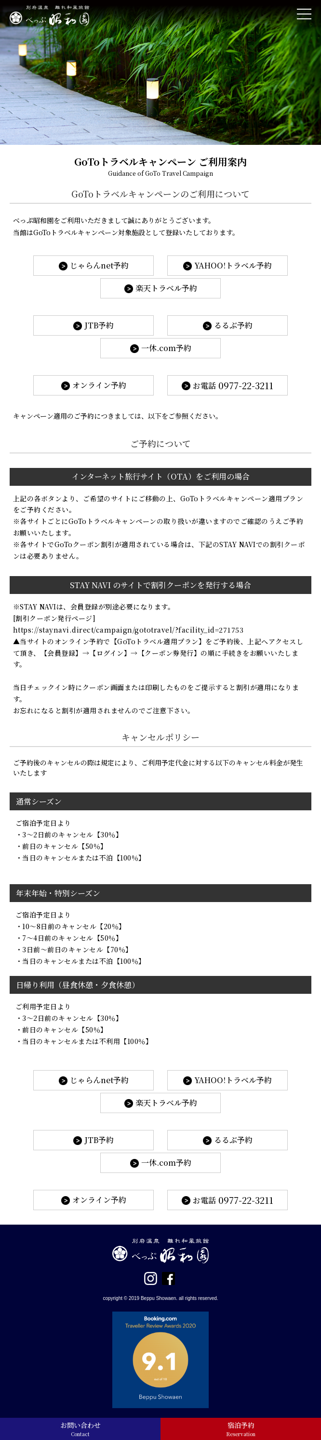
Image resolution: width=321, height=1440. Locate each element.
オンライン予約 (99, 385)
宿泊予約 (241, 1429)
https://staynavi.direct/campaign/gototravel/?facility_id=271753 (128, 630)
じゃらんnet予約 (99, 265)
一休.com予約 (166, 347)
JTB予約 (99, 325)
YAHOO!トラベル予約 (233, 265)
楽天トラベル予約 (166, 288)
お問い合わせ (80, 1429)
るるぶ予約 (233, 325)
